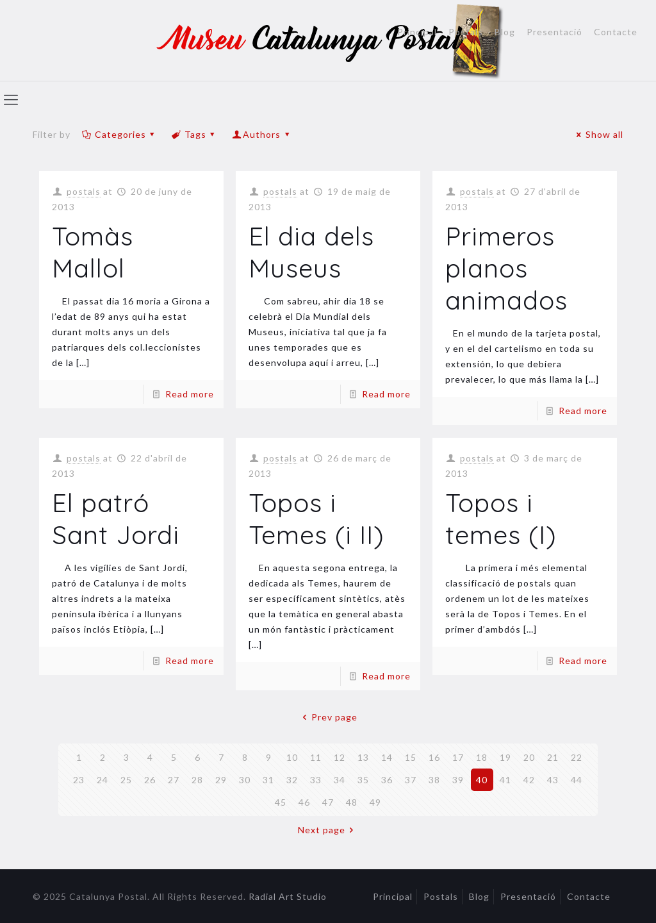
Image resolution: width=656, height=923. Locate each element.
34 (339, 779)
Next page (328, 829)
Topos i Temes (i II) (316, 518)
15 (410, 757)
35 (363, 779)
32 (292, 779)
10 (292, 757)
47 (328, 802)
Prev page (328, 716)
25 (126, 779)
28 (197, 779)
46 (304, 802)
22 (576, 757)
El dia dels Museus (311, 252)
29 (221, 779)
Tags (194, 134)
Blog (505, 32)
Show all (598, 134)
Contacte (615, 32)
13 (363, 757)
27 (173, 779)
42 (529, 779)
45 (280, 802)
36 (387, 779)
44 (576, 779)
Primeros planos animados (506, 268)
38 (434, 779)
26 (150, 779)
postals (84, 191)
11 (316, 757)
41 (505, 779)
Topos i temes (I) (501, 518)
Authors (262, 134)
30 (244, 779)
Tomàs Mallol (92, 252)
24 (102, 779)
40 (482, 779)
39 (458, 779)
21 (553, 757)
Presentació (554, 32)
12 (339, 757)
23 (79, 779)
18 (482, 757)
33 (316, 779)
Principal (417, 32)
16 (434, 757)
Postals (465, 32)
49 (375, 802)
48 (351, 802)
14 (387, 757)
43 (553, 779)
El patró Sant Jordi (115, 518)
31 (268, 779)
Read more (189, 393)
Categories (119, 134)
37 (410, 779)
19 (505, 757)
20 (529, 757)
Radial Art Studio (288, 896)
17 (458, 757)
